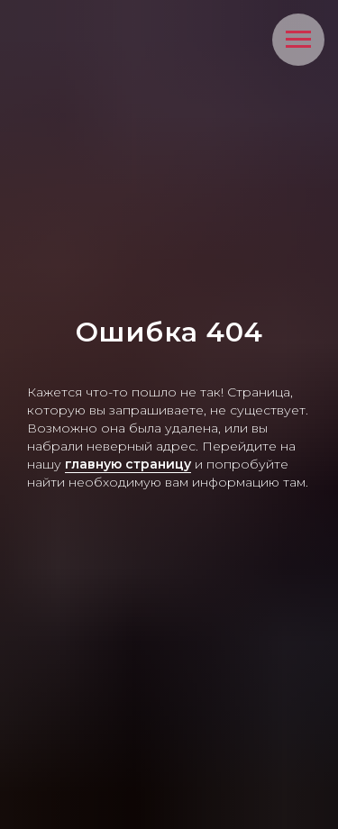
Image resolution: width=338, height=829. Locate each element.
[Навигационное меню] (298, 40)
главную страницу (128, 464)
